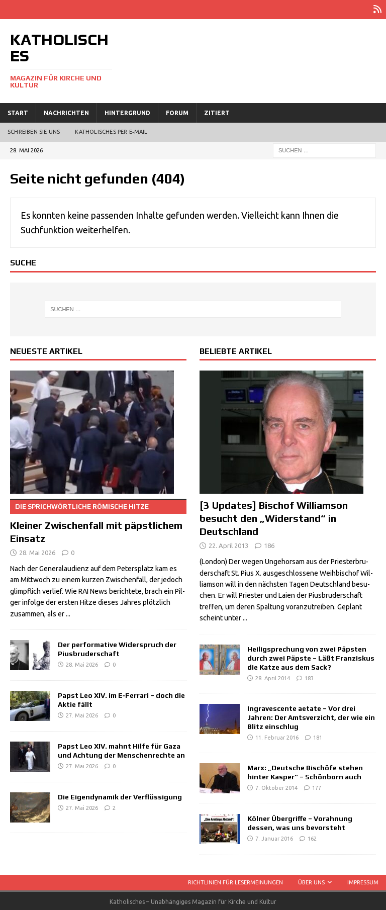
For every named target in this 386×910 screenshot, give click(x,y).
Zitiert (217, 111)
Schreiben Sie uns (34, 131)
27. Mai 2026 (82, 714)
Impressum (362, 881)
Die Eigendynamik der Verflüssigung (120, 795)
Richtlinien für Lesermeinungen (235, 881)
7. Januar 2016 (274, 837)
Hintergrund (127, 111)
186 (269, 544)
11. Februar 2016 (277, 736)
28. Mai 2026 (37, 551)
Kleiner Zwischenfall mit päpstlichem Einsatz (98, 520)
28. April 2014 (272, 677)
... (68, 612)
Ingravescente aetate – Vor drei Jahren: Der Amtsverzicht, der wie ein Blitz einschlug (311, 716)
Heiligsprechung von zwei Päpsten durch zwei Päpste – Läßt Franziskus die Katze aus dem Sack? (310, 657)
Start (18, 111)
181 (317, 736)
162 (312, 837)
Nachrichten (66, 111)
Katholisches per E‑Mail (111, 131)
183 (309, 677)
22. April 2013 (228, 544)
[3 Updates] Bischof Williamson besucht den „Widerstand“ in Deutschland (274, 517)
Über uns (311, 881)
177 (316, 786)
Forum (177, 111)
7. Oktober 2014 (276, 786)
